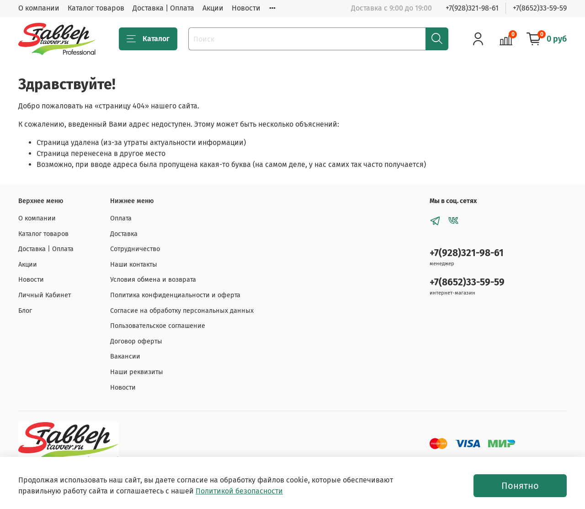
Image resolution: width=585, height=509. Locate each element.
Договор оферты (136, 341)
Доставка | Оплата (163, 8)
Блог (25, 311)
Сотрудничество (135, 249)
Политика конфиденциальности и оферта (175, 295)
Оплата (121, 218)
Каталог (148, 38)
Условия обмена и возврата (153, 280)
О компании (38, 8)
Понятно (520, 485)
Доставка (124, 234)
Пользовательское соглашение (157, 326)
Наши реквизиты (136, 372)
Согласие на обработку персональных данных (182, 311)
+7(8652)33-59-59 (540, 8)
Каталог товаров (96, 8)
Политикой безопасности (239, 491)
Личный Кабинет (44, 295)
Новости (246, 8)
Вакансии (125, 356)
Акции (212, 8)
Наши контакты (133, 264)
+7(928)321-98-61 (472, 8)
